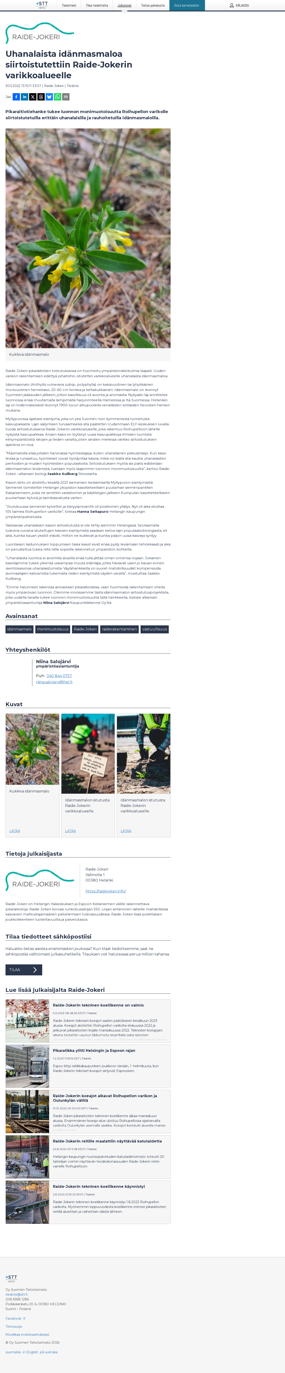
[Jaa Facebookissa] (16, 97)
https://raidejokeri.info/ (106, 891)
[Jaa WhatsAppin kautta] (57, 97)
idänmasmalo (19, 629)
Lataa (14, 831)
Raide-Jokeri (85, 629)
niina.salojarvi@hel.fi (54, 682)
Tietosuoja (14, 1326)
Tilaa (24, 969)
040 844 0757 (59, 676)
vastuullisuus (154, 629)
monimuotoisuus (52, 629)
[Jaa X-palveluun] (32, 97)
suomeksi (13, 1352)
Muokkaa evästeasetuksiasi (27, 1334)
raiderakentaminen (119, 629)
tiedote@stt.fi (17, 1294)
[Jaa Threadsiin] (41, 97)
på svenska (49, 1352)
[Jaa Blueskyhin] (49, 97)
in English (30, 1352)
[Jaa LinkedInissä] (24, 97)
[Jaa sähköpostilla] (65, 97)
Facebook (13, 1318)
